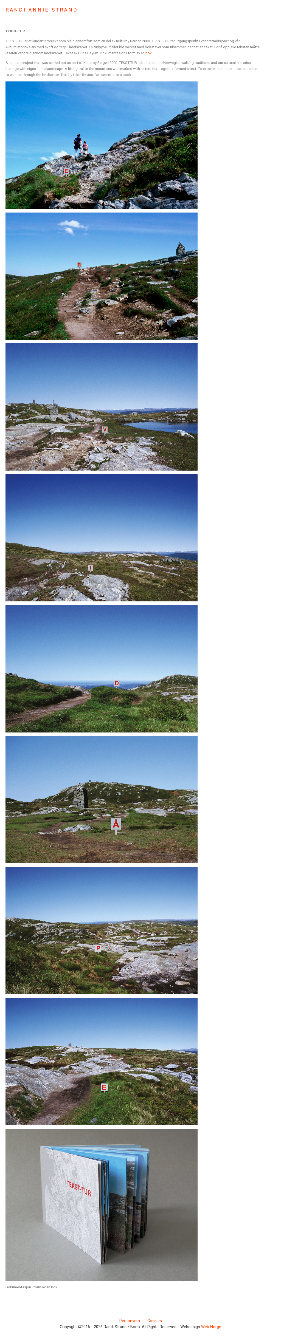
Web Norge (211, 1326)
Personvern (129, 1320)
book (127, 75)
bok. (149, 53)
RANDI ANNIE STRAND (41, 10)
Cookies (154, 1320)
